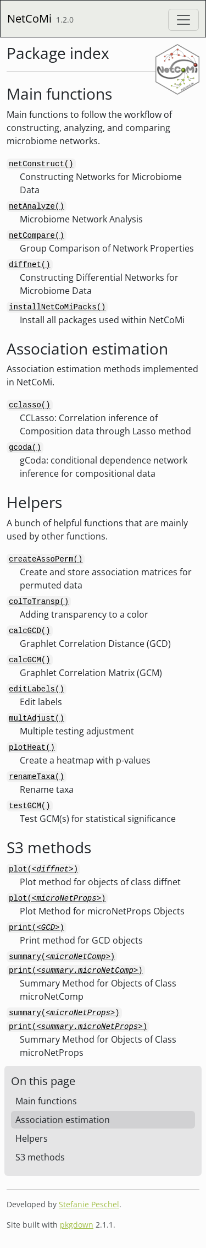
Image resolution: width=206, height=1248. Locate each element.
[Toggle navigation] (183, 20)
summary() (62, 956)
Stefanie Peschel (89, 1204)
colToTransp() (39, 601)
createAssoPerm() (45, 559)
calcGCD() (30, 630)
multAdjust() (36, 718)
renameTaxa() (36, 776)
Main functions (46, 1101)
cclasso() (30, 405)
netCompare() (36, 235)
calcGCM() (30, 660)
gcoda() (25, 447)
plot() (43, 869)
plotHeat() (32, 747)
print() (36, 927)
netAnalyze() (36, 206)
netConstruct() (41, 164)
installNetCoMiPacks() (57, 307)
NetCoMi (29, 18)
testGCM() (30, 806)
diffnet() (30, 264)
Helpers (31, 1138)
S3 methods (40, 1157)
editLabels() (36, 689)
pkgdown (76, 1224)
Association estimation (62, 1120)
